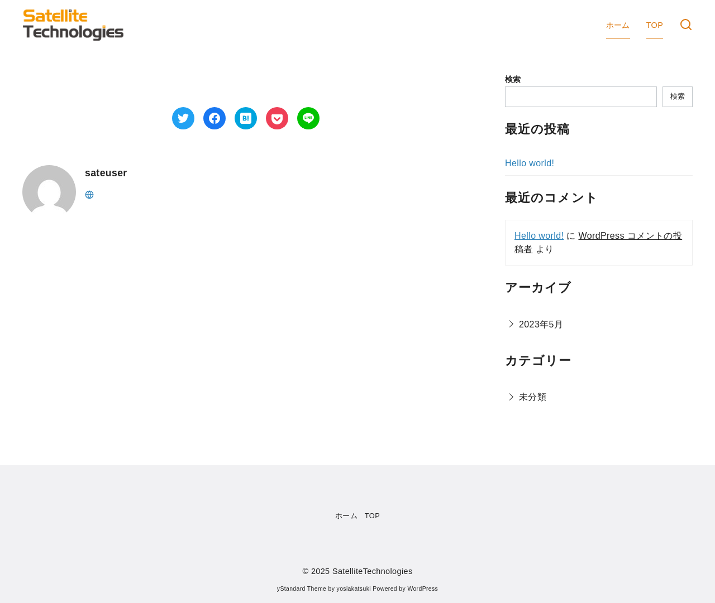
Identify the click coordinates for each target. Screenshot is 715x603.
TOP (655, 25)
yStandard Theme (301, 589)
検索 (513, 79)
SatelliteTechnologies (372, 571)
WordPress (422, 589)
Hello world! (529, 163)
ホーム (618, 25)
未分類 (532, 397)
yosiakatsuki (354, 589)
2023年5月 (541, 324)
